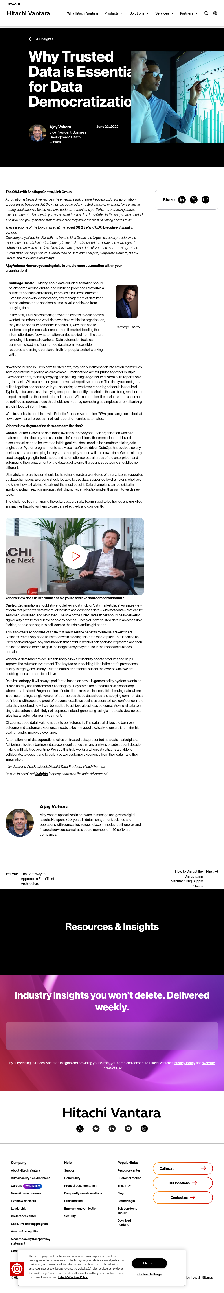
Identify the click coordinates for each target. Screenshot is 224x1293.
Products (112, 13)
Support (69, 1170)
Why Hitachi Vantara (82, 13)
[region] (102, 1268)
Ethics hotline (73, 1201)
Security (70, 1216)
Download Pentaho (124, 1223)
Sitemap (207, 1278)
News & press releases (26, 1193)
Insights (41, 774)
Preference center (23, 1216)
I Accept (149, 1263)
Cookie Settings (149, 1274)
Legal (196, 1278)
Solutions (137, 13)
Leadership (18, 1209)
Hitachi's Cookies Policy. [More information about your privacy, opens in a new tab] (73, 1277)
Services (162, 13)
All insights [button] (41, 39)
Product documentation (80, 1186)
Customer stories (129, 1178)
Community (72, 1178)
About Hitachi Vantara (25, 1170)
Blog (121, 1193)
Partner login (126, 1201)
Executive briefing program (29, 1224)
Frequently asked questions (83, 1193)
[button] (213, 13)
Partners (186, 13)
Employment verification (80, 1209)
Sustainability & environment (30, 1178)
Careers (16, 1186)
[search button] (205, 13)
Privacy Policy (184, 1063)
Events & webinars (23, 1201)
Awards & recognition (25, 1231)
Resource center (129, 1170)
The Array (124, 1186)
